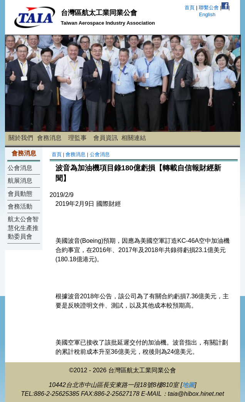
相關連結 (133, 138)
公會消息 (20, 168)
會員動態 (20, 193)
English (207, 14)
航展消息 (20, 180)
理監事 (77, 138)
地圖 (188, 385)
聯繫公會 (209, 7)
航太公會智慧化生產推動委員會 (23, 228)
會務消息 (49, 138)
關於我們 (20, 138)
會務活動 (20, 206)
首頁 (190, 7)
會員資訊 (105, 138)
